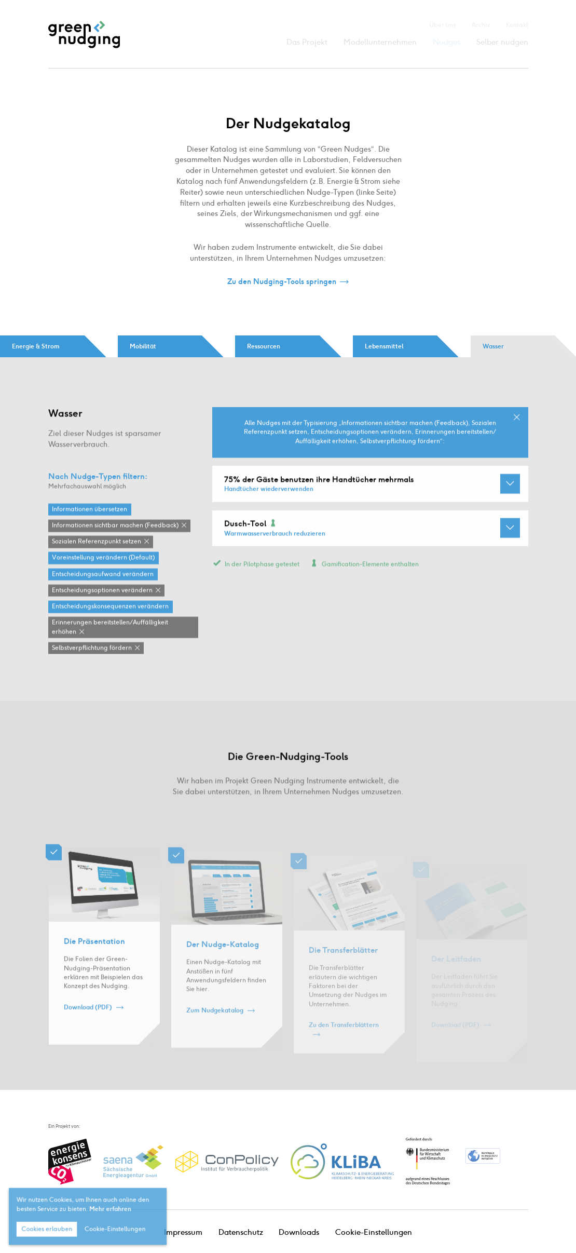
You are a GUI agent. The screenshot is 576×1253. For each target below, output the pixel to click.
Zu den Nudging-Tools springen (281, 282)
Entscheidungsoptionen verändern (102, 607)
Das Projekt (306, 42)
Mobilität (143, 346)
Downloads (299, 1232)
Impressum (183, 1232)
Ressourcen (263, 346)
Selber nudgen (502, 42)
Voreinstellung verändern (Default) (103, 575)
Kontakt (517, 25)
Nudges (446, 42)
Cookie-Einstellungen (373, 1232)
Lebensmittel (384, 346)
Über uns (442, 25)
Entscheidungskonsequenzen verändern (110, 624)
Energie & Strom (36, 346)
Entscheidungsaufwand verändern (103, 591)
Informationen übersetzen (89, 526)
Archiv (481, 25)
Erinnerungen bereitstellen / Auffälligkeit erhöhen (110, 645)
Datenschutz (240, 1232)
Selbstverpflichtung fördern (92, 665)
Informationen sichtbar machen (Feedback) (115, 543)
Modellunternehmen (380, 42)
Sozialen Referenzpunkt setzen (96, 559)
